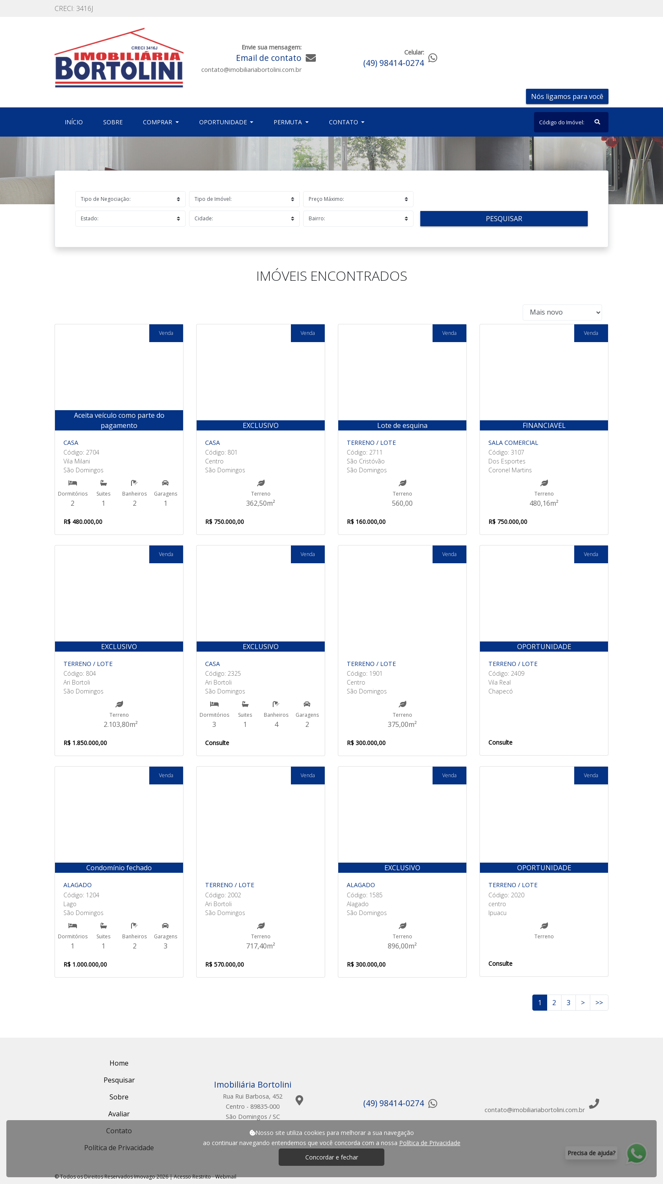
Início (75, 121)
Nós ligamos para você (567, 96)
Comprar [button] (158, 122)
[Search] (571, 122)
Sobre (114, 121)
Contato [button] (344, 122)
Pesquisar (504, 218)
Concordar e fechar (331, 1157)
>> (599, 1002)
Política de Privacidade (429, 1143)
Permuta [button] (289, 122)
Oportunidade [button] (224, 122)
